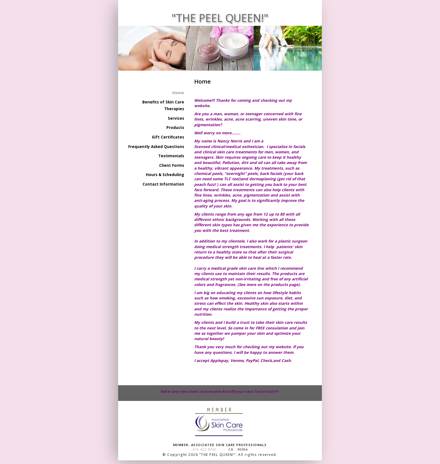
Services (176, 118)
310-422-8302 (204, 449)
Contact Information (163, 184)
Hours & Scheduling (165, 174)
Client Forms (171, 165)
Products (175, 127)
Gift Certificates (168, 137)
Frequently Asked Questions (156, 146)
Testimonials (171, 155)
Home (178, 92)
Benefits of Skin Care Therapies (163, 105)
